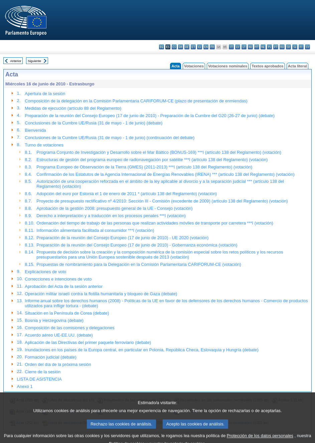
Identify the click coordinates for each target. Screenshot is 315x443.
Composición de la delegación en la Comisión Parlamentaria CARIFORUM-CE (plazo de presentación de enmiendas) (136, 100)
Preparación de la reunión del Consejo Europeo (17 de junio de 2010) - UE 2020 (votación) (122, 237)
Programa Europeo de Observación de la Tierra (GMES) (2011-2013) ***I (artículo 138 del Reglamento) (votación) (144, 166)
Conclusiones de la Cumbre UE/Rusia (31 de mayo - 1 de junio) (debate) (93, 122)
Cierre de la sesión (42, 371)
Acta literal (297, 66)
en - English (205, 46)
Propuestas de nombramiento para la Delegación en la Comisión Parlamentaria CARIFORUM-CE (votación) (138, 264)
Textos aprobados (268, 66)
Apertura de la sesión (45, 93)
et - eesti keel (193, 46)
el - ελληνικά (199, 46)
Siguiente (34, 61)
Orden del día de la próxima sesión (58, 364)
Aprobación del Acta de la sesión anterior (64, 286)
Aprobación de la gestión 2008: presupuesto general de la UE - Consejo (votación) (114, 208)
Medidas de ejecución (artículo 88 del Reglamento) (73, 108)
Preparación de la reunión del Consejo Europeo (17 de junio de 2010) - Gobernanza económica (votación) (136, 245)
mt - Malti (256, 46)
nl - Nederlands (263, 46)
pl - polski (269, 46)
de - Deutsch (186, 46)
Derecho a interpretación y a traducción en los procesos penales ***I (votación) (111, 215)
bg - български (161, 46)
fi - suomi (301, 46)
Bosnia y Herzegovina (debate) (54, 320)
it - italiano (231, 46)
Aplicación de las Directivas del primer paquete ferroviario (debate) (88, 342)
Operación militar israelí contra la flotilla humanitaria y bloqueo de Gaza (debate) (101, 293)
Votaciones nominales (227, 66)
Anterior (15, 61)
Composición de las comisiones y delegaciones (69, 327)
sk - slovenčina (288, 46)
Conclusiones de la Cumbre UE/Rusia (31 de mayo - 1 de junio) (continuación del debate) (109, 137)
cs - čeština (174, 46)
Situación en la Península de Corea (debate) (67, 313)
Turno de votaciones (44, 144)
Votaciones (194, 66)
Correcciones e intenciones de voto (58, 279)
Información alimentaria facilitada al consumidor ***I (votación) (95, 230)
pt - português (275, 46)
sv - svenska (307, 46)
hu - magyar (250, 46)
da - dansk (180, 46)
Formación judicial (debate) (50, 357)
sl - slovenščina (294, 46)
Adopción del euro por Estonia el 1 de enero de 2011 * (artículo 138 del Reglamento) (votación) (126, 193)
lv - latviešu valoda (237, 46)
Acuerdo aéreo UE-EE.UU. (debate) (59, 335)
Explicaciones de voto (45, 271)
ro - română (282, 46)
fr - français (212, 46)
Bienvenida (35, 130)
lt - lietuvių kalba (244, 46)
